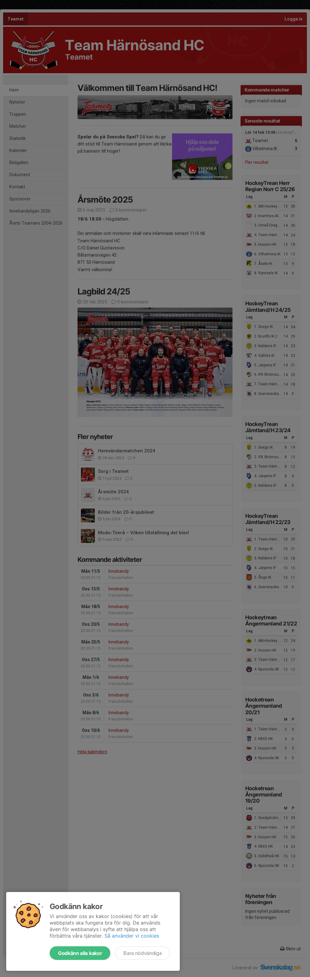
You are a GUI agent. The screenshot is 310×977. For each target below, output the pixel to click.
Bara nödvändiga (142, 953)
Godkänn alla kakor (80, 953)
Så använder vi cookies (131, 936)
